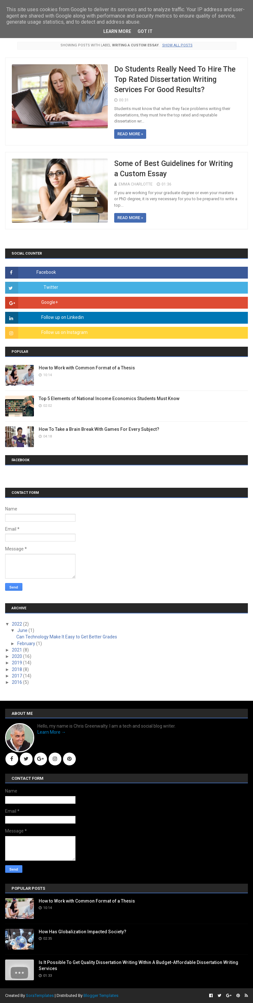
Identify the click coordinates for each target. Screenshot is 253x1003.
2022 (17, 624)
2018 (17, 669)
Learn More (117, 31)
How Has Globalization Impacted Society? (82, 931)
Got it (145, 31)
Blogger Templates (100, 995)
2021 (17, 649)
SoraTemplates (40, 995)
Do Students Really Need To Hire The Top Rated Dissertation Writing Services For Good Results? (174, 79)
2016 (17, 682)
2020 (17, 656)
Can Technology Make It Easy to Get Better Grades (66, 636)
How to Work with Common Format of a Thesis (87, 367)
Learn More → (51, 732)
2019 (17, 662)
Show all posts (177, 45)
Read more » (130, 133)
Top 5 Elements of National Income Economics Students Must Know (109, 398)
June (22, 630)
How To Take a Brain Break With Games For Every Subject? (99, 429)
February (26, 643)
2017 (17, 675)
